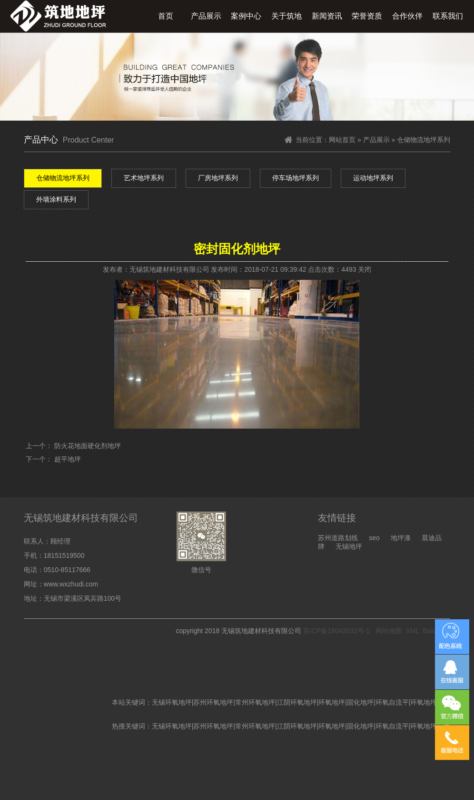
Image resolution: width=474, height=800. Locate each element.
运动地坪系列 (373, 178)
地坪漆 (401, 538)
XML (412, 631)
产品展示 (206, 16)
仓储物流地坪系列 (62, 178)
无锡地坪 (349, 546)
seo (374, 538)
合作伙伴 (407, 16)
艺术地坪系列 (144, 178)
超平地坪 (67, 459)
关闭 (364, 269)
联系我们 (448, 16)
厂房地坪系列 (218, 178)
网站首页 (342, 140)
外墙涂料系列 (56, 199)
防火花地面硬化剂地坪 (87, 446)
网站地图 (388, 631)
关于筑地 (286, 16)
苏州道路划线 (338, 538)
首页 (165, 16)
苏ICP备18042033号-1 (336, 631)
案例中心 (246, 16)
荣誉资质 (367, 16)
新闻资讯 (327, 16)
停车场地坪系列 (295, 178)
